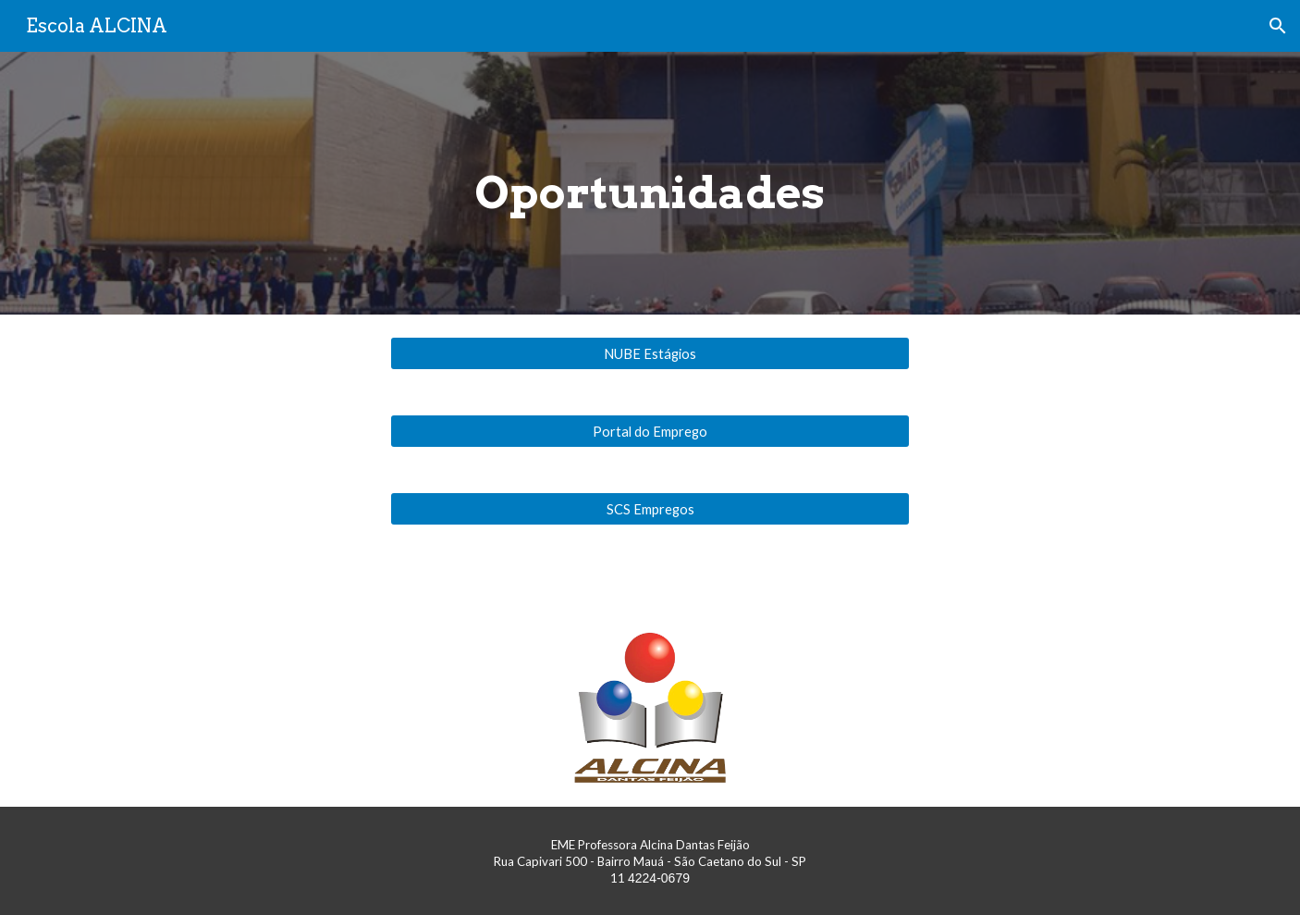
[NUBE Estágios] (650, 353)
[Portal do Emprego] (650, 431)
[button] (1278, 26)
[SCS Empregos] (650, 509)
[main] (650, 183)
